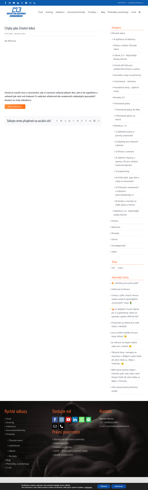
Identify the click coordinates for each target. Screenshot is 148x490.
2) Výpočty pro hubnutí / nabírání (127, 143)
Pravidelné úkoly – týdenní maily (126, 89)
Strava (114, 239)
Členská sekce (118, 33)
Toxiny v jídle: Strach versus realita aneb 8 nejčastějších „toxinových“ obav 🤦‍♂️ (124, 299)
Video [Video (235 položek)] (120, 268)
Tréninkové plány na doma (125, 117)
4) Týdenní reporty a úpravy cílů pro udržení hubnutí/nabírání (126, 161)
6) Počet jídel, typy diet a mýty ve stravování (127, 179)
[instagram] (61, 419)
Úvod (8, 418)
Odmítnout (119, 486)
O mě (8, 467)
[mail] (55, 426)
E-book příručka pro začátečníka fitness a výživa (126, 67)
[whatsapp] (82, 419)
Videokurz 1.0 (119, 125)
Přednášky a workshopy (17, 463)
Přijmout (103, 486)
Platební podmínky (63, 447)
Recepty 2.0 (119, 97)
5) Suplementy (122, 171)
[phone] (61, 426)
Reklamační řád (61, 443)
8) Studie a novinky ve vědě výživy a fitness (125, 203)
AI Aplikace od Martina (124, 39)
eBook (12, 450)
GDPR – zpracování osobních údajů (71, 450)
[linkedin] (75, 419)
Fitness (114, 220)
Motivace (17, 34)
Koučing (10, 422)
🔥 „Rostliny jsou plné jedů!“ (125, 283)
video (23, 34)
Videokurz (11, 426)
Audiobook (14, 445)
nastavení (88, 487)
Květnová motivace (120, 289)
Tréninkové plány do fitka (127, 109)
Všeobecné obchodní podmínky (69, 439)
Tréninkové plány (121, 103)
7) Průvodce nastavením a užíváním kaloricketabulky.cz (127, 191)
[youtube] (68, 419)
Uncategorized (118, 245)
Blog (8, 460)
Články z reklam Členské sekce (125, 47)
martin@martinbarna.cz (135, 3)
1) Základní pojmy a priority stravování (124, 133)
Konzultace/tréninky (15, 430)
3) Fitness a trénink (124, 151)
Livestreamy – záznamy (124, 81)
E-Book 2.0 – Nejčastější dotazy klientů (125, 57)
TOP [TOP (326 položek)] (113, 268)
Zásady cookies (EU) (63, 454)
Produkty (10, 434)
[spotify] (88, 419)
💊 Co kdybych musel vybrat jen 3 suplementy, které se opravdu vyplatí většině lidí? (125, 313)
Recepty (115, 233)
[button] (139, 12)
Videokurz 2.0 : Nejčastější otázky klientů (126, 212)
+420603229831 (111, 422)
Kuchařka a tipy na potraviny (127, 75)
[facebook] (55, 419)
